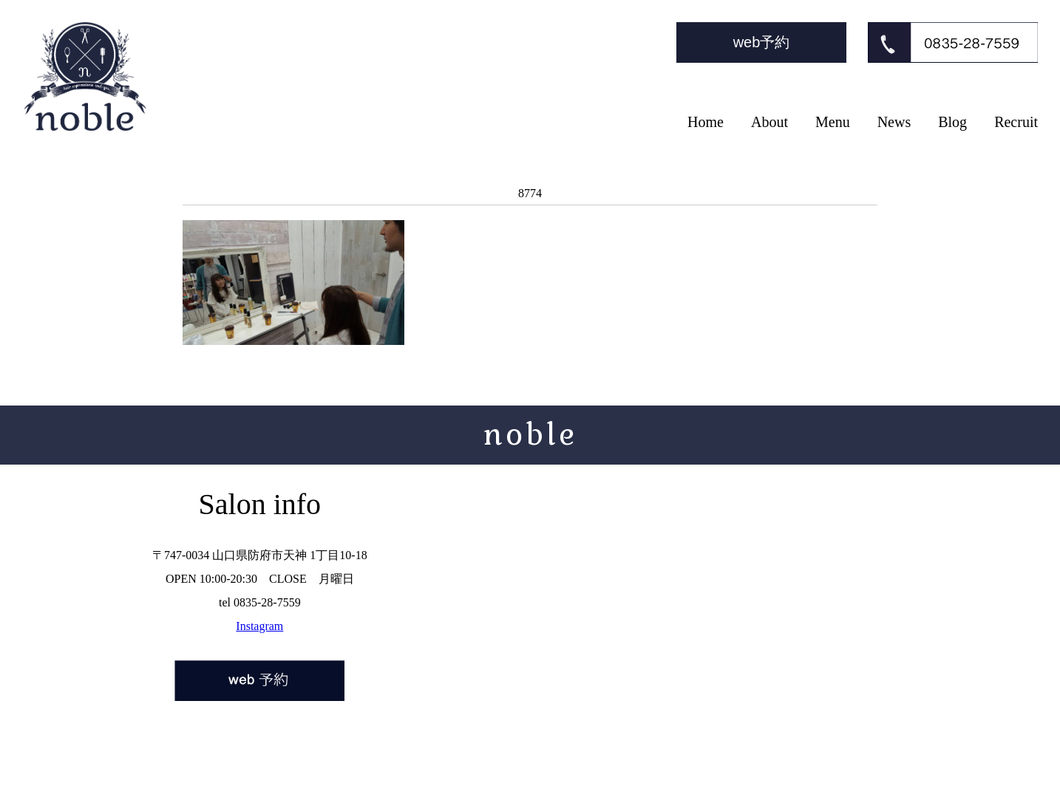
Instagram (259, 626)
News (894, 122)
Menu (832, 122)
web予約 (761, 42)
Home (705, 122)
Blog (952, 122)
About (769, 122)
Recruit (1016, 122)
